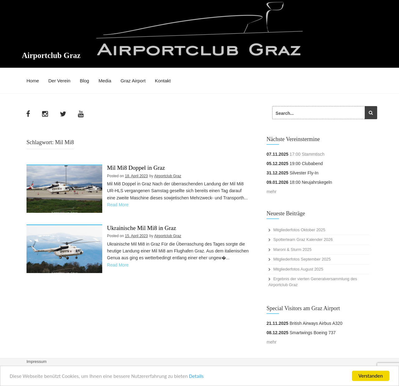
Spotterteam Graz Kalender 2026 (303, 239)
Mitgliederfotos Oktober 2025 (299, 229)
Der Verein (59, 80)
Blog (84, 80)
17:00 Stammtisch (307, 154)
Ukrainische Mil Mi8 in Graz (141, 228)
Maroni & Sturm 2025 (292, 249)
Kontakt (163, 80)
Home (32, 80)
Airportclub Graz (51, 55)
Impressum (36, 361)
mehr (271, 191)
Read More (117, 204)
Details (196, 376)
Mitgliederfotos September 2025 (302, 259)
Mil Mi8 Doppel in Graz (136, 168)
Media (105, 80)
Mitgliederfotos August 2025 (298, 269)
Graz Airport (133, 80)
